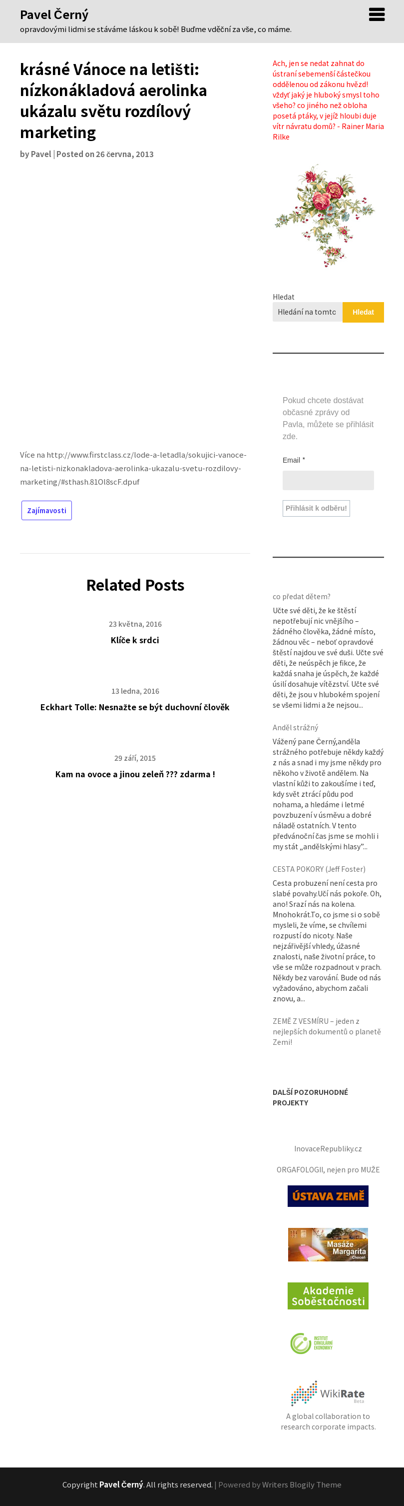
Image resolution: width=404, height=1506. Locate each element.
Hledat (284, 297)
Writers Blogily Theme (302, 1484)
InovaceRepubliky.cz (328, 1148)
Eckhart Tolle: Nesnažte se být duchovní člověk (135, 707)
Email (294, 460)
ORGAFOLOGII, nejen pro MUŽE (328, 1169)
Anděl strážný (295, 727)
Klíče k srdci (135, 640)
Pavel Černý (54, 14)
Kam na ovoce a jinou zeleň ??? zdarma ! (135, 774)
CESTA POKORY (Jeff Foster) (319, 869)
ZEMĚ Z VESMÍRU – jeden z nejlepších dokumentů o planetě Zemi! (327, 1031)
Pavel (41, 154)
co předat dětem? (302, 596)
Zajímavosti (46, 510)
